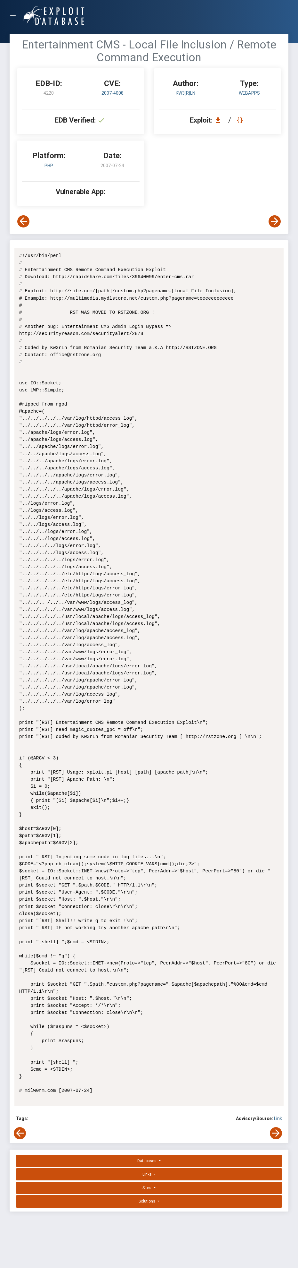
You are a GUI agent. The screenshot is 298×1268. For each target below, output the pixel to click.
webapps (249, 93)
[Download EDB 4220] (219, 120)
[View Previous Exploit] (23, 221)
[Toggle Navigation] (16, 15)
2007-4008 (112, 93)
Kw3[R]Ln (185, 93)
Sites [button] (147, 1188)
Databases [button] (147, 1161)
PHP (48, 165)
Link (278, 1118)
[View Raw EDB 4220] (240, 120)
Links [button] (147, 1174)
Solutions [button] (147, 1201)
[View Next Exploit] (275, 221)
